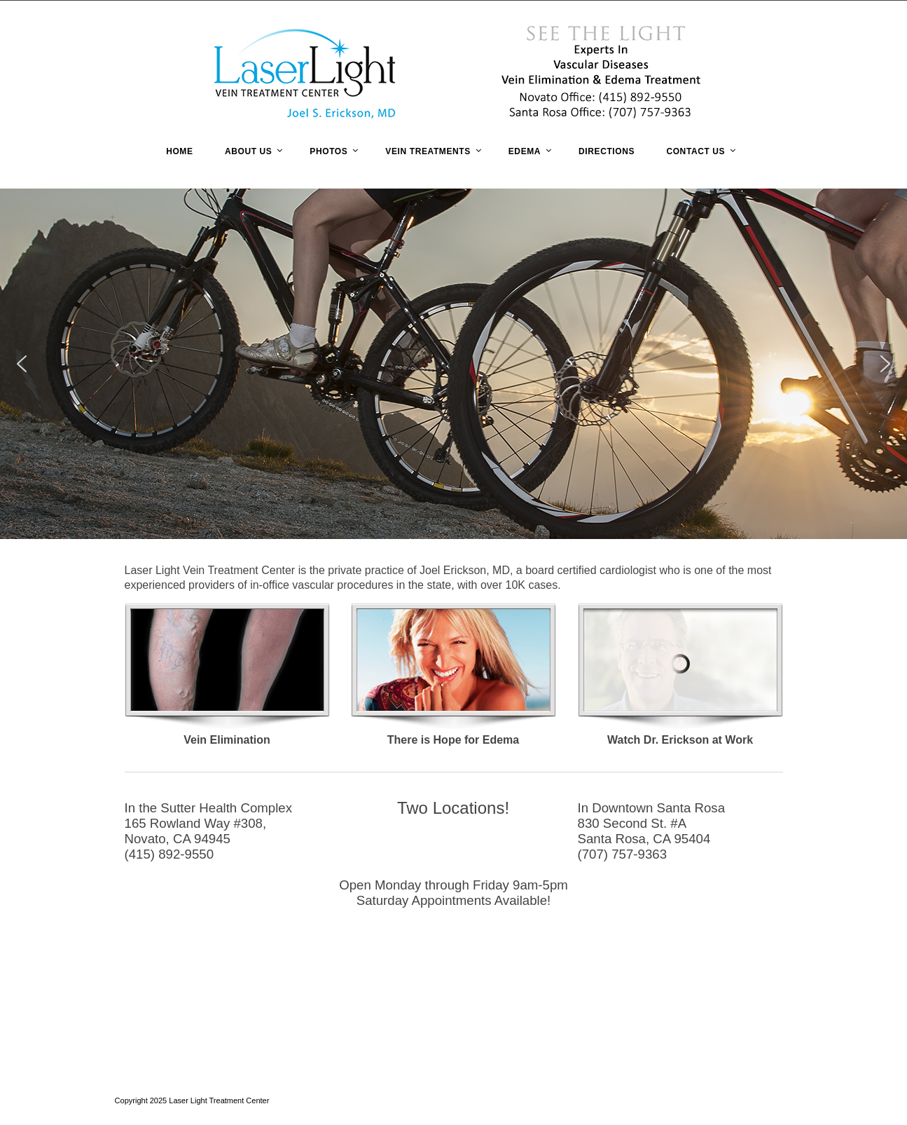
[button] (22, 364)
